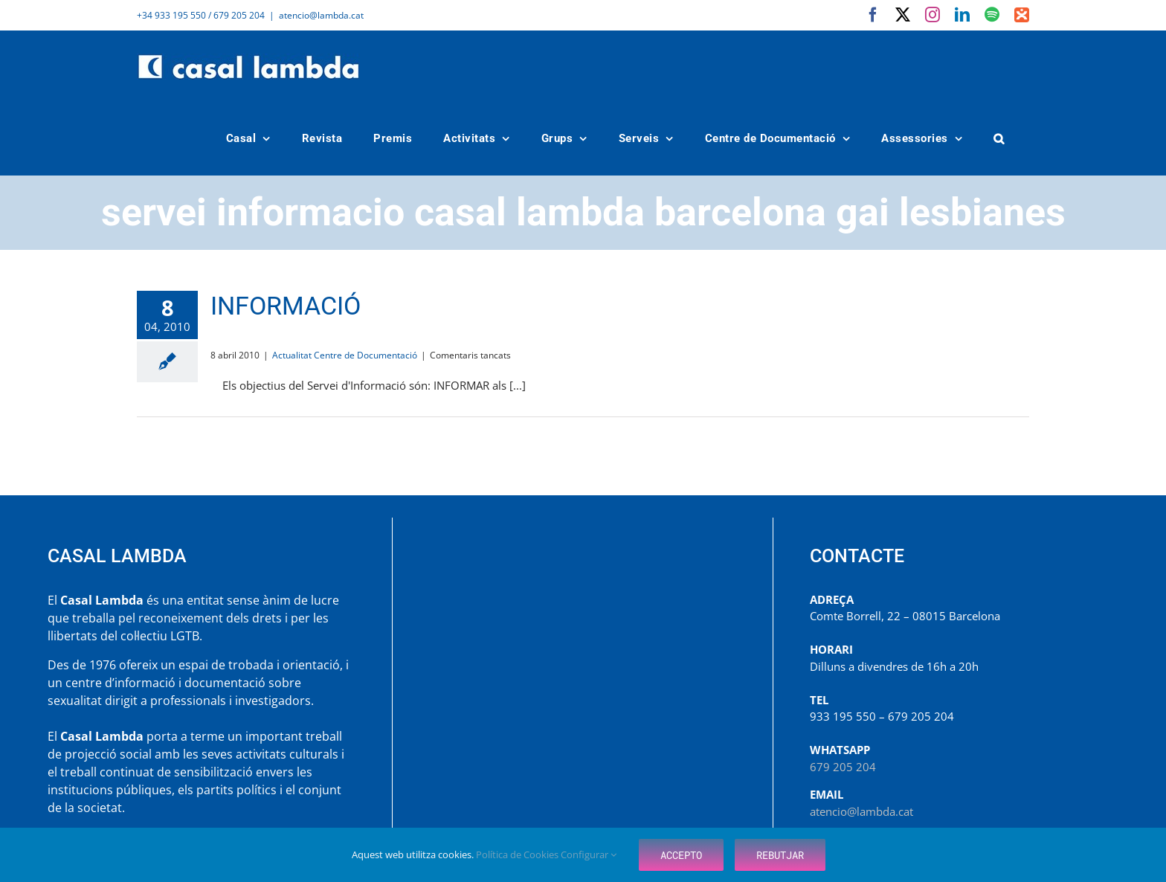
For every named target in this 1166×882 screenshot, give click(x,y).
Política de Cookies (518, 854)
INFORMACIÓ (285, 306)
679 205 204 (843, 766)
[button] (999, 139)
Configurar (588, 854)
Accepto (681, 855)
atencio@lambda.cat (321, 15)
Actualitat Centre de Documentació (344, 355)
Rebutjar (780, 855)
